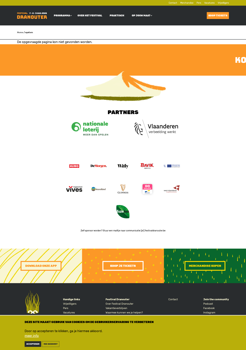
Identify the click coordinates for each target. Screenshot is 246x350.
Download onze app (41, 266)
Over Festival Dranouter (119, 303)
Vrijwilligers (223, 3)
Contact (173, 3)
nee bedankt (51, 345)
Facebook (209, 308)
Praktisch (117, 15)
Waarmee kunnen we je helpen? (124, 312)
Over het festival (90, 15)
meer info (32, 337)
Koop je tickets (123, 266)
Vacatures (209, 3)
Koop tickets (217, 15)
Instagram (209, 312)
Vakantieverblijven (116, 308)
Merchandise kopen (205, 266)
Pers (199, 3)
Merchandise (186, 3)
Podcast (208, 303)
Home (20, 32)
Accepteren (32, 345)
